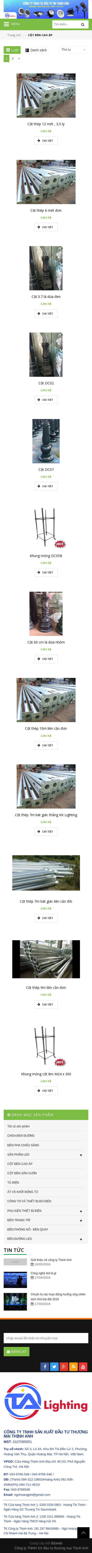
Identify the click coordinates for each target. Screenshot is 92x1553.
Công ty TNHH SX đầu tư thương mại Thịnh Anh (51, 1548)
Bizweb (56, 1543)
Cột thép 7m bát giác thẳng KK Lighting (46, 814)
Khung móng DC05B (46, 555)
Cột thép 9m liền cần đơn (46, 987)
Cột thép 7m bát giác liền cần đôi (46, 901)
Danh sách (38, 50)
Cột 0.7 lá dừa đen (46, 296)
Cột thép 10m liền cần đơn (46, 728)
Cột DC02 (46, 383)
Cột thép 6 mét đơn (46, 210)
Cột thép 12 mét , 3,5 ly (46, 124)
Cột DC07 (46, 469)
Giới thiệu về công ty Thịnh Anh (51, 1260)
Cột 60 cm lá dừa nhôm (46, 642)
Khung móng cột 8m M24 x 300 (46, 1074)
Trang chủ (14, 35)
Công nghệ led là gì (43, 1273)
